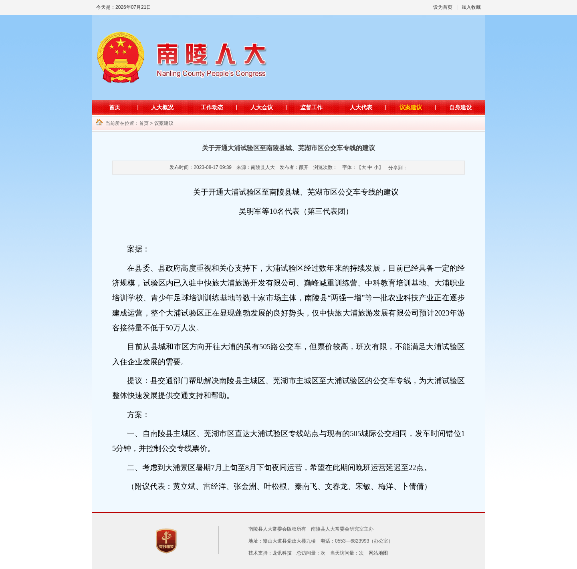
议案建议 (410, 107)
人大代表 (361, 107)
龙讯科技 (282, 553)
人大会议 (261, 107)
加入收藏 (471, 7)
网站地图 (378, 553)
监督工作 (311, 107)
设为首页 (442, 7)
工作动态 (212, 107)
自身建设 (460, 107)
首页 (114, 107)
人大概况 (162, 107)
